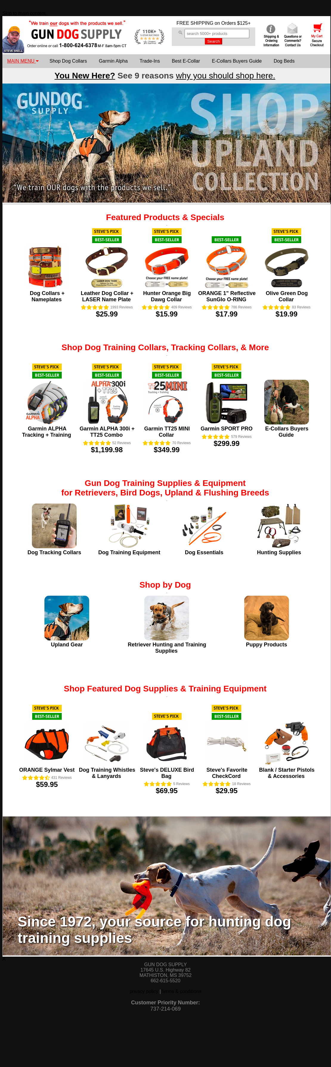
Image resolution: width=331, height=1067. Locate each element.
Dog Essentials (204, 552)
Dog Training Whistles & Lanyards (107, 773)
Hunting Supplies (279, 552)
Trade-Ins (150, 61)
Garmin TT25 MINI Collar (167, 432)
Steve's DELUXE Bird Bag (167, 773)
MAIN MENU (23, 61)
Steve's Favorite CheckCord (226, 773)
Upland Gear (67, 645)
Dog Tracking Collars (54, 552)
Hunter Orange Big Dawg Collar (167, 296)
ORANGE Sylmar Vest (47, 770)
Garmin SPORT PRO (227, 429)
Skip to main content (24, 13)
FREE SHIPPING (195, 23)
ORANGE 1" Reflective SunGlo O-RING (227, 296)
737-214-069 (165, 1009)
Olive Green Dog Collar (287, 296)
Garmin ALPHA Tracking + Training (46, 432)
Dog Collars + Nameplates (47, 296)
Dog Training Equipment (129, 552)
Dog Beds (284, 61)
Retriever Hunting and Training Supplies (167, 648)
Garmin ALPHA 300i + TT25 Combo (107, 432)
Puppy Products (266, 645)
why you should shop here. (225, 75)
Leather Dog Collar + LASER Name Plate (107, 296)
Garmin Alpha (113, 61)
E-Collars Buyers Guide (237, 61)
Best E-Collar (186, 61)
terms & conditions (182, 991)
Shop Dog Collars (68, 61)
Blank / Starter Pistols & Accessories (287, 773)
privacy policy (144, 991)
